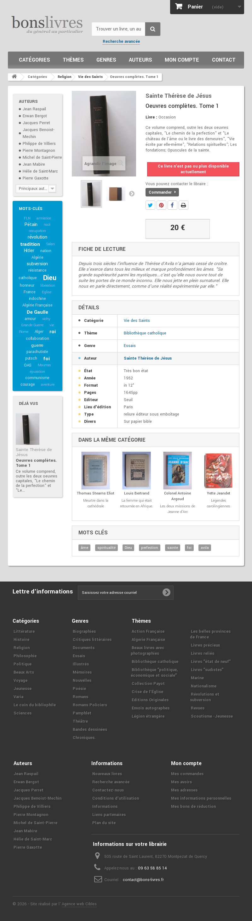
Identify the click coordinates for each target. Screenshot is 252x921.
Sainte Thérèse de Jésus (34, 452)
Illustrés (81, 664)
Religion (22, 648)
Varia (18, 697)
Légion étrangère (148, 716)
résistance (37, 270)
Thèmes (73, 59)
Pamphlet (82, 713)
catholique (28, 278)
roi (52, 331)
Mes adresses (184, 790)
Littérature (24, 631)
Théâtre (80, 721)
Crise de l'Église (147, 692)
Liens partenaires (109, 815)
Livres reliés (202, 653)
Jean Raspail (34, 109)
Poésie (79, 689)
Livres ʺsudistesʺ (207, 670)
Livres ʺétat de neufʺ (211, 662)
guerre (37, 345)
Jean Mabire (34, 164)
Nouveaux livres (107, 774)
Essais (130, 346)
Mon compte (182, 59)
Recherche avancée (121, 41)
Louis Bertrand (136, 493)
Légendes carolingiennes (218, 503)
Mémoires (82, 672)
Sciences (23, 713)
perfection (149, 547)
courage (27, 384)
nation (45, 251)
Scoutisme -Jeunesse (212, 716)
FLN (27, 218)
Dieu (49, 278)
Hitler (29, 250)
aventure (47, 384)
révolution (37, 237)
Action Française (148, 631)
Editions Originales (150, 700)
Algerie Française (148, 639)
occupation (37, 231)
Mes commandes (187, 774)
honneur (27, 285)
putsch (31, 358)
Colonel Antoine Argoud (177, 496)
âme (84, 547)
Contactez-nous (108, 790)
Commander (162, 192)
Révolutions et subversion (204, 697)
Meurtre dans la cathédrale (95, 503)
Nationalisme (203, 686)
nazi (47, 224)
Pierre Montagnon (39, 150)
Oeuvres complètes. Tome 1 (36, 462)
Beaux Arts (24, 672)
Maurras (44, 365)
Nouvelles (82, 680)
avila (205, 547)
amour (30, 319)
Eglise (46, 292)
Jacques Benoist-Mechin (37, 798)
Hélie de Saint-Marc (40, 171)
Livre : (151, 117)
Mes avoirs (181, 782)
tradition (30, 244)
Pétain (30, 224)
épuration (37, 371)
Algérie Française (37, 305)
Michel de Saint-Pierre (42, 157)
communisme (37, 378)
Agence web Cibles (79, 904)
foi (46, 358)
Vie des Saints (137, 320)
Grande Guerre (32, 325)
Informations (104, 806)
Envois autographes (150, 708)
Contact (224, 59)
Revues (197, 708)
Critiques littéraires (92, 639)
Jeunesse (23, 689)
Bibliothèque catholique (145, 333)
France (30, 292)
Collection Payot (148, 684)
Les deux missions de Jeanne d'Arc (177, 509)
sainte (172, 547)
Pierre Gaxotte (36, 178)
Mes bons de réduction (193, 806)
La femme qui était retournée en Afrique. (136, 503)
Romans (80, 697)
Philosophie (25, 656)
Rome (23, 331)
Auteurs (140, 59)
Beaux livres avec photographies (147, 650)
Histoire (21, 639)
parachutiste (37, 352)
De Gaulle (37, 312)
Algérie (37, 257)
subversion (37, 264)
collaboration (37, 338)
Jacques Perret (36, 123)
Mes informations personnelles (201, 798)
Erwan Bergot (35, 116)
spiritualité (106, 547)
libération (47, 285)
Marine (197, 678)
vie (51, 325)
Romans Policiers (90, 705)
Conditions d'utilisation (115, 798)
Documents (83, 648)
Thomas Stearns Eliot (95, 493)
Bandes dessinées (90, 729)
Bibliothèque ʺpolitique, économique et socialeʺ (154, 672)
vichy (46, 319)
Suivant (132, 193)
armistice (44, 218)
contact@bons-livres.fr (143, 880)
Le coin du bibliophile (35, 705)
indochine (37, 298)
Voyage (20, 680)
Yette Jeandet (218, 493)
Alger (39, 331)
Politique (23, 664)
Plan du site (104, 823)
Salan (50, 244)
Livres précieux (205, 645)
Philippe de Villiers (39, 143)
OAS (28, 365)
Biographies (84, 631)
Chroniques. (84, 738)
